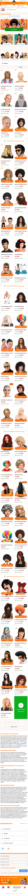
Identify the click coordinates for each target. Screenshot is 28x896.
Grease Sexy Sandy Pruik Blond (21, 451)
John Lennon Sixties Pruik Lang (21, 353)
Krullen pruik (5, 59)
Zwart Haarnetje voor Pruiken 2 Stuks (9, 353)
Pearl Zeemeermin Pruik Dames (8, 643)
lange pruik (24, 744)
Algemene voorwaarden (10, 893)
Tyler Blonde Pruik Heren (6, 423)
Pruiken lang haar (21, 44)
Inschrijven (23, 870)
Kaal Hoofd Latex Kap (5, 109)
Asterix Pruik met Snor (6, 160)
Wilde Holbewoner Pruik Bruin (7, 619)
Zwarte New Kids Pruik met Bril (21, 643)
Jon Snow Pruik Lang (19, 306)
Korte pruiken (7, 44)
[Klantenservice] (23, 1)
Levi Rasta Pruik (18, 133)
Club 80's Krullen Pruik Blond (7, 184)
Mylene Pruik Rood (5, 451)
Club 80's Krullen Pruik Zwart (21, 376)
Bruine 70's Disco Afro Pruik (21, 545)
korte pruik (14, 744)
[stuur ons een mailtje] (8, 848)
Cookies (21, 893)
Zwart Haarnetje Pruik (5, 231)
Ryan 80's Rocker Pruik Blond (7, 277)
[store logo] (14, 2)
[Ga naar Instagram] (2, 880)
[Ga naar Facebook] (5, 880)
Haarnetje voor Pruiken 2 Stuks (7, 400)
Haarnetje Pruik (4, 133)
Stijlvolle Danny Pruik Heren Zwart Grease (10, 254)
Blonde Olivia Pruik (19, 474)
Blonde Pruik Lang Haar (20, 423)
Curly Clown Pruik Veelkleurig (21, 329)
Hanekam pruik (14, 59)
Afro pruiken (14, 29)
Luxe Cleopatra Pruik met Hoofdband (9, 666)
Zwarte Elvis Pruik (18, 666)
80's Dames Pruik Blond (6, 713)
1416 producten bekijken (14, 16)
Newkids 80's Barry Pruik (6, 86)
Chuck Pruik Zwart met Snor (7, 596)
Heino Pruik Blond (5, 376)
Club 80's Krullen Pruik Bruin (21, 690)
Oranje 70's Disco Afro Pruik (21, 619)
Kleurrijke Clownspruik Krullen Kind (8, 474)
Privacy (17, 893)
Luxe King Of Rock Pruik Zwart (21, 160)
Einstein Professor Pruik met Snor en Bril (9, 329)
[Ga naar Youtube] (8, 880)
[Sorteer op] (22, 67)
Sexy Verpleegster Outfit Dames (8, 306)
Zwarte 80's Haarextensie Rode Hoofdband (10, 498)
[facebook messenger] (3, 848)
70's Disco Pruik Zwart (5, 207)
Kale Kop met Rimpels (19, 86)
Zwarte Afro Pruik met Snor (7, 568)
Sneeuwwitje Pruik (18, 254)
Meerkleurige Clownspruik (6, 545)
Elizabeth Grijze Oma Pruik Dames (8, 521)
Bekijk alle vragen (23, 823)
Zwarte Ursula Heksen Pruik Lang (8, 690)
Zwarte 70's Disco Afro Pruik (21, 184)
